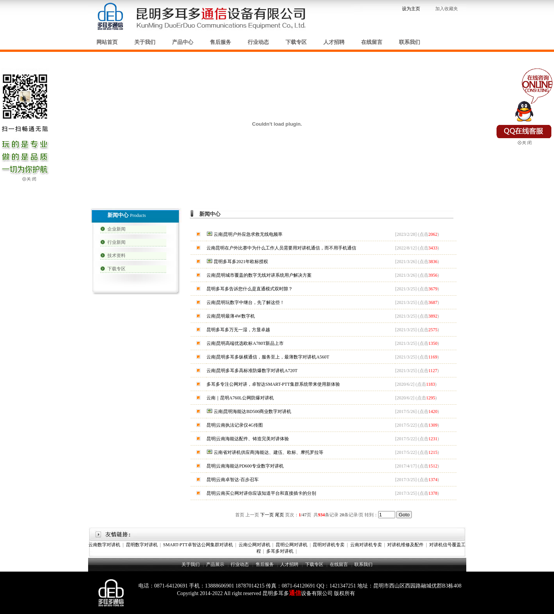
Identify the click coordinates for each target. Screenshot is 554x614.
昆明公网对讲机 (291, 544)
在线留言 (371, 42)
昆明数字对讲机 (142, 544)
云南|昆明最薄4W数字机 (230, 316)
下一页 (267, 514)
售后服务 (220, 42)
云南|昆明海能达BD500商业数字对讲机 (252, 411)
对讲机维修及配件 (405, 544)
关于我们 (144, 42)
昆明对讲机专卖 (329, 544)
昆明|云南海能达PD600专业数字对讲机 (245, 466)
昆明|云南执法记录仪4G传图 (234, 425)
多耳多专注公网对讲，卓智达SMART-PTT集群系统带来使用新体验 (273, 384)
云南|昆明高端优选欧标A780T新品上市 (245, 343)
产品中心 (182, 42)
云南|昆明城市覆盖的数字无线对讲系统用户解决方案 (259, 275)
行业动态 (258, 42)
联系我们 (409, 42)
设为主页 (411, 8)
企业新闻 (116, 229)
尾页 (279, 514)
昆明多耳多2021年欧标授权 (241, 261)
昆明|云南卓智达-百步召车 (232, 479)
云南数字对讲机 (104, 544)
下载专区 (296, 42)
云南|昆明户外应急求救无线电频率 (248, 234)
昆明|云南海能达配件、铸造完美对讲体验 (247, 438)
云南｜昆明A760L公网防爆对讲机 (240, 398)
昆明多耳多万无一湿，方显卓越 (238, 329)
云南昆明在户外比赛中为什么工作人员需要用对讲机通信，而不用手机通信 (281, 248)
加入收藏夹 (447, 8)
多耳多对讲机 (279, 551)
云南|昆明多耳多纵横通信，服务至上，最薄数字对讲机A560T (267, 357)
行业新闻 (116, 242)
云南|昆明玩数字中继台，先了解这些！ (245, 302)
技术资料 (116, 255)
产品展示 (215, 564)
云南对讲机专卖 (366, 544)
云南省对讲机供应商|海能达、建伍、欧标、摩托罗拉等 (268, 452)
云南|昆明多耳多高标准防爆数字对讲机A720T (251, 370)
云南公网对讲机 (254, 544)
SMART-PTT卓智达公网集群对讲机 (198, 544)
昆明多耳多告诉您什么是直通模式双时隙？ (249, 288)
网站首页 (107, 42)
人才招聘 (334, 42)
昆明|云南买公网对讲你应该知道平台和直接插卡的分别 (261, 493)
